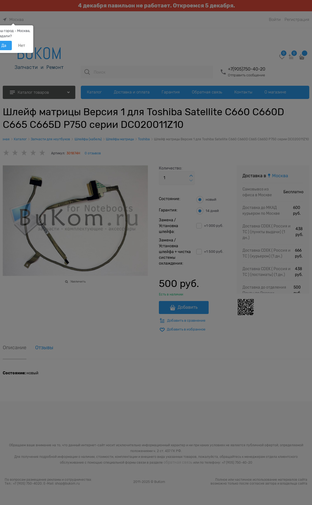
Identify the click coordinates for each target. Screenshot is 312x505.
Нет (21, 45)
